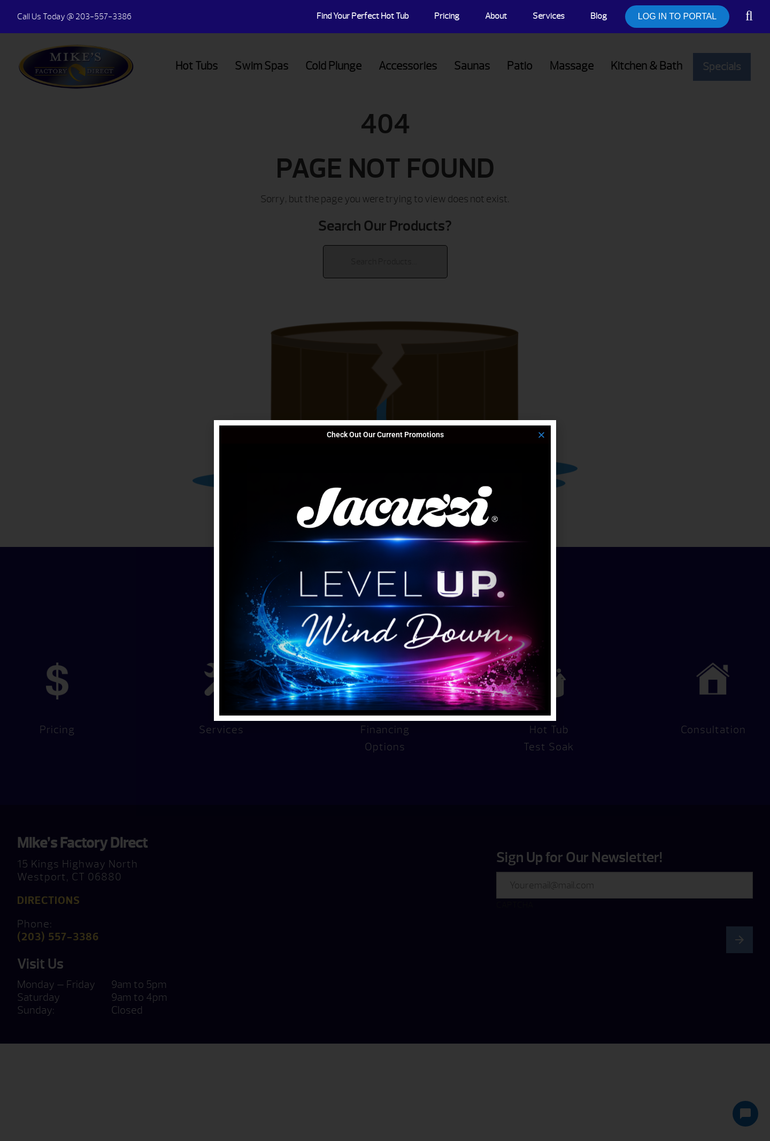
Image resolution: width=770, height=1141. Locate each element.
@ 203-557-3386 (74, 16)
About (496, 16)
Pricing (446, 16)
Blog (598, 16)
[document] (385, 570)
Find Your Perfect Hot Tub (363, 16)
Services (549, 16)
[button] (541, 435)
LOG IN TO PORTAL (677, 16)
